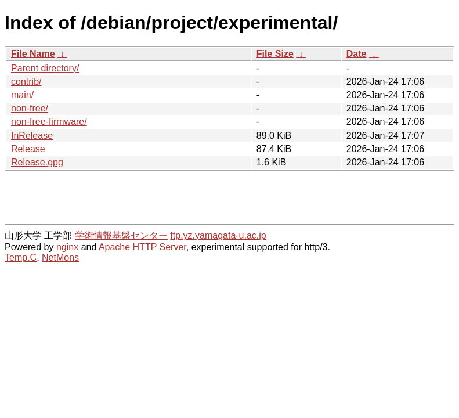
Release (28, 149)
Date (356, 54)
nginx (67, 247)
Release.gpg (37, 162)
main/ (22, 95)
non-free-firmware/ (49, 122)
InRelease (32, 135)
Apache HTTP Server (142, 247)
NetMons (60, 257)
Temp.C (21, 257)
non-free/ (29, 108)
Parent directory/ (45, 68)
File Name (33, 54)
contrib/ (26, 82)
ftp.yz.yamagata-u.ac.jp (218, 235)
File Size (275, 54)
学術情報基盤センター (121, 235)
